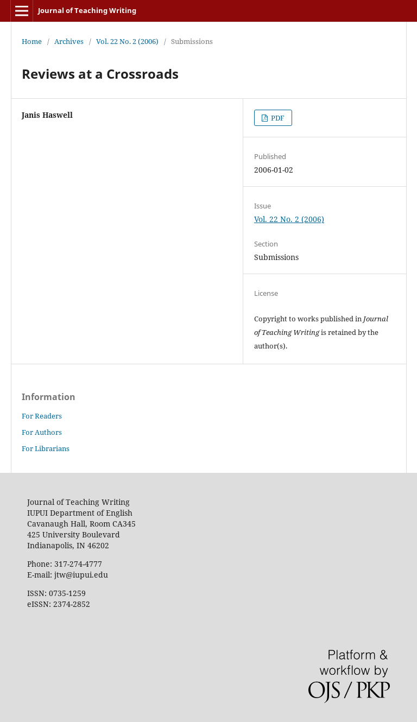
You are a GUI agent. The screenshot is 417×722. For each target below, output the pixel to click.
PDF (277, 118)
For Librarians (46, 448)
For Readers (42, 416)
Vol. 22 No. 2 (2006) (127, 41)
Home (32, 41)
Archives (69, 41)
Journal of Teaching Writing (87, 10)
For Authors (42, 432)
